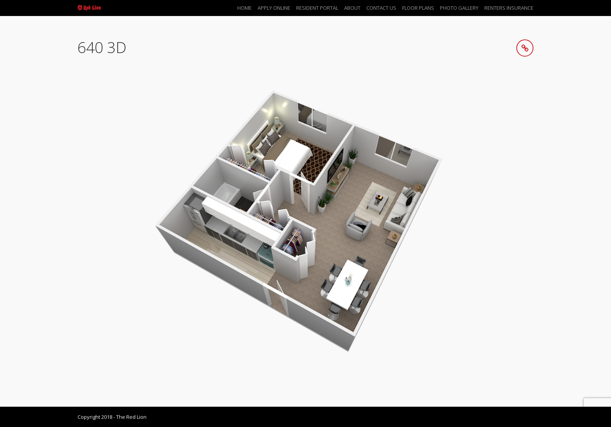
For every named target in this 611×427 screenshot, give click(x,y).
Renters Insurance (508, 7)
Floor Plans (418, 7)
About (352, 7)
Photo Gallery (459, 7)
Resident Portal (317, 7)
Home (244, 7)
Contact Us (381, 7)
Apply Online (274, 7)
